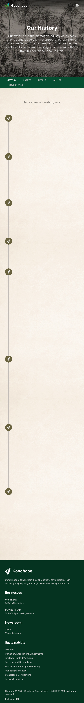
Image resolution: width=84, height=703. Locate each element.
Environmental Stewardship (18, 662)
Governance (15, 85)
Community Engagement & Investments (24, 654)
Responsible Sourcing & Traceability (22, 666)
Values (57, 80)
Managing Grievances (16, 670)
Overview (9, 649)
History (11, 80)
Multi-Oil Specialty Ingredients (19, 613)
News (8, 629)
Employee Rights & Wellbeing (19, 658)
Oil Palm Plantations (14, 603)
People (42, 80)
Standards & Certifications (18, 675)
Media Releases (13, 633)
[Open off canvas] (77, 5)
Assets (27, 80)
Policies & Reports (14, 679)
